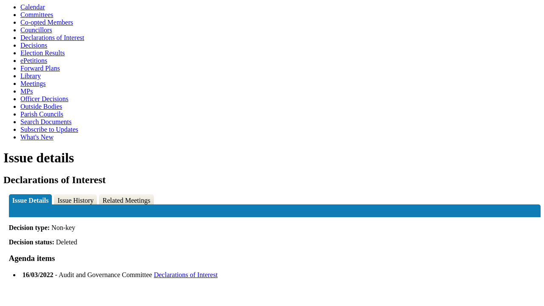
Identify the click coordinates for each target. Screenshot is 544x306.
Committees (36, 14)
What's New (37, 137)
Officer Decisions (44, 98)
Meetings (33, 83)
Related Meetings (126, 200)
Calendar (32, 7)
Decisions (33, 45)
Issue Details (30, 200)
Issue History (75, 200)
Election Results (42, 53)
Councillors (36, 30)
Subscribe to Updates (49, 129)
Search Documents (45, 121)
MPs (26, 91)
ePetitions (33, 60)
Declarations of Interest (52, 37)
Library (30, 75)
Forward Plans (40, 68)
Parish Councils (41, 114)
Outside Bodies (41, 106)
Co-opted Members (46, 22)
